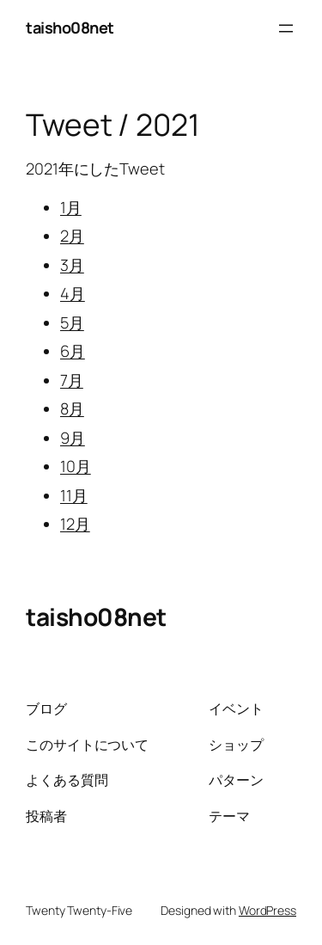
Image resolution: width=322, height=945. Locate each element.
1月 (71, 207)
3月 (72, 265)
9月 (72, 437)
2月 (72, 235)
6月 (72, 351)
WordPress (267, 910)
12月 (75, 523)
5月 (72, 322)
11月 (74, 495)
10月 (75, 466)
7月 (71, 380)
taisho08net (70, 27)
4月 (72, 293)
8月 (72, 408)
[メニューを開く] (286, 28)
